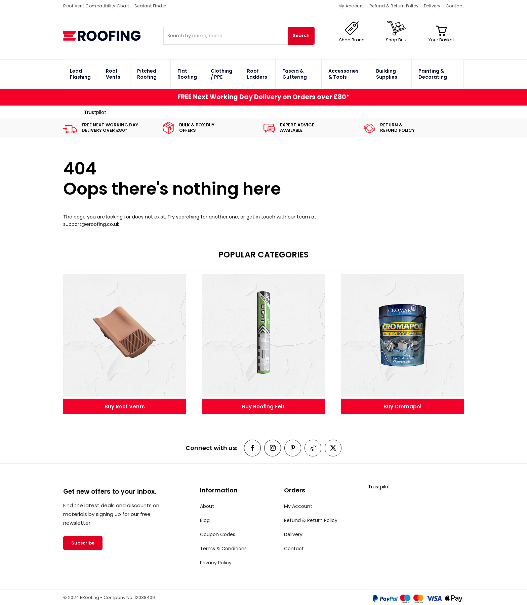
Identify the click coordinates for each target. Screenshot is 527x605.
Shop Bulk (396, 40)
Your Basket (441, 40)
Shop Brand (352, 40)
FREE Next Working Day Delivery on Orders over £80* (263, 97)
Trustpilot (95, 112)
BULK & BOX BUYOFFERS (196, 127)
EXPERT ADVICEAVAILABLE (297, 127)
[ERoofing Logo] (113, 36)
